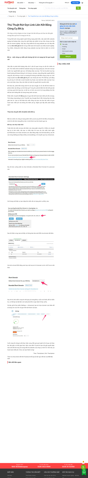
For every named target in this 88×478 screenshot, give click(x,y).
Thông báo (22, 8)
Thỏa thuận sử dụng (30, 475)
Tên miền (64, 44)
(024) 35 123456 (68, 467)
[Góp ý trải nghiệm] (83, 461)
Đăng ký (67, 2)
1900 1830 (20, 467)
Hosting (64, 46)
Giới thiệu (9, 475)
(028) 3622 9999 (44, 467)
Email (63, 49)
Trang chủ (11, 16)
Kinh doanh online (67, 51)
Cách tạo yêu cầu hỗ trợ (50, 475)
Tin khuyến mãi (12, 8)
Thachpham (40, 353)
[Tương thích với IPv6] (84, 473)
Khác (63, 53)
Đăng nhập (75, 2)
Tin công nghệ (32, 8)
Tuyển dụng (12, 11)
